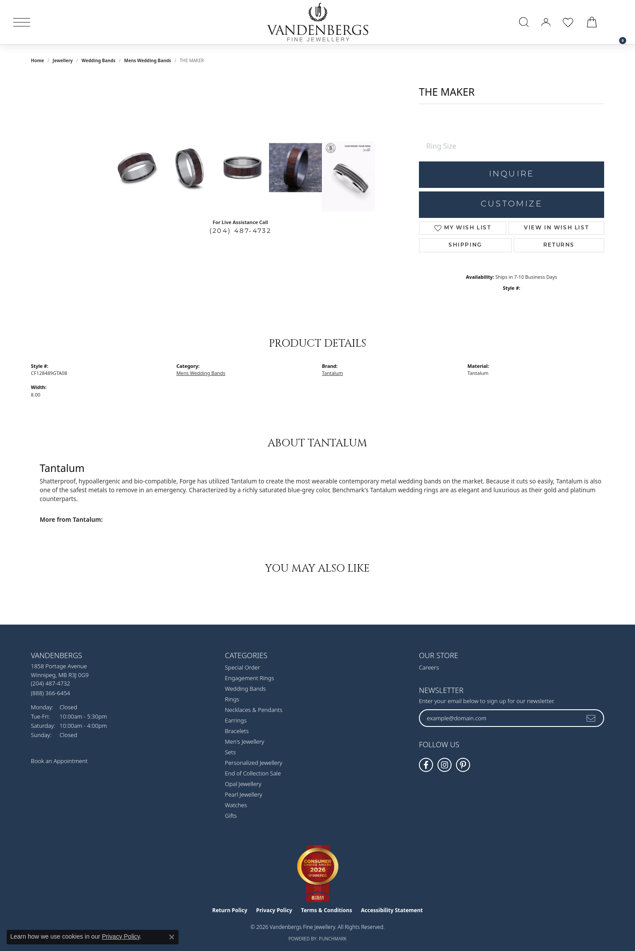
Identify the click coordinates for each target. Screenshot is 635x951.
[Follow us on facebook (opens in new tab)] (426, 765)
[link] (618, 22)
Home (37, 60)
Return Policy (229, 910)
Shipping (465, 245)
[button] (524, 22)
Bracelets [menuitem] (237, 731)
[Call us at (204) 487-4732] (50, 683)
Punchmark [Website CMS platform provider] (333, 939)
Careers (429, 667)
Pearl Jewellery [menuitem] (243, 794)
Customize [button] (511, 204)
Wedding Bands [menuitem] (245, 689)
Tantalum (332, 373)
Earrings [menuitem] (236, 720)
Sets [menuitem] (230, 752)
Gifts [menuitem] (231, 816)
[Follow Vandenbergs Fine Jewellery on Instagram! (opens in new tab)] (444, 765)
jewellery (62, 60)
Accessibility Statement (391, 910)
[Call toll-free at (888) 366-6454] (50, 693)
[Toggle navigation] (21, 22)
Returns (559, 245)
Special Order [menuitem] (242, 667)
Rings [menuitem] (232, 699)
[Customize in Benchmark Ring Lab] (348, 176)
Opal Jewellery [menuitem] (243, 784)
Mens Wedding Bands (148, 60)
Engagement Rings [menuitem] (249, 678)
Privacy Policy (274, 910)
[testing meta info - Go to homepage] (317, 22)
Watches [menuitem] (236, 805)
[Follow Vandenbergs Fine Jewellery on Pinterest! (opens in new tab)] (463, 765)
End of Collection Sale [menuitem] (253, 773)
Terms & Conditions (326, 910)
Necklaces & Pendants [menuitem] (253, 710)
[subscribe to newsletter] (591, 718)
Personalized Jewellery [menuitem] (253, 763)
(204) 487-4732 (240, 231)
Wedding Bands (99, 60)
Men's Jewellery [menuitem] (244, 741)
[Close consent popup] (171, 937)
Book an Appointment (59, 761)
